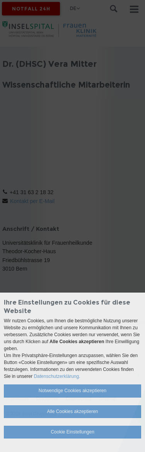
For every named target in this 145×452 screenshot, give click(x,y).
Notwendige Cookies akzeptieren (72, 390)
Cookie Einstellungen (72, 432)
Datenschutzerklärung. (57, 376)
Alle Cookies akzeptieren (72, 411)
